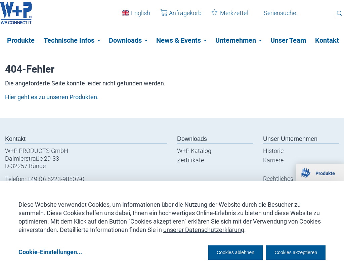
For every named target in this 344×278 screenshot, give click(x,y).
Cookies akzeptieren (289, 251)
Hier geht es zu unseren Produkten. (52, 97)
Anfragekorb (176, 16)
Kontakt (327, 40)
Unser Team (288, 40)
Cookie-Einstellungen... (50, 251)
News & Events (178, 40)
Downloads (125, 40)
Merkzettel (225, 16)
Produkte (21, 40)
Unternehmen (235, 40)
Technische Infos (69, 40)
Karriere (273, 160)
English (135, 16)
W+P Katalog (194, 150)
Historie (273, 150)
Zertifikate (190, 160)
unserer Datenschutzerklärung (203, 227)
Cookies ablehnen (214, 251)
